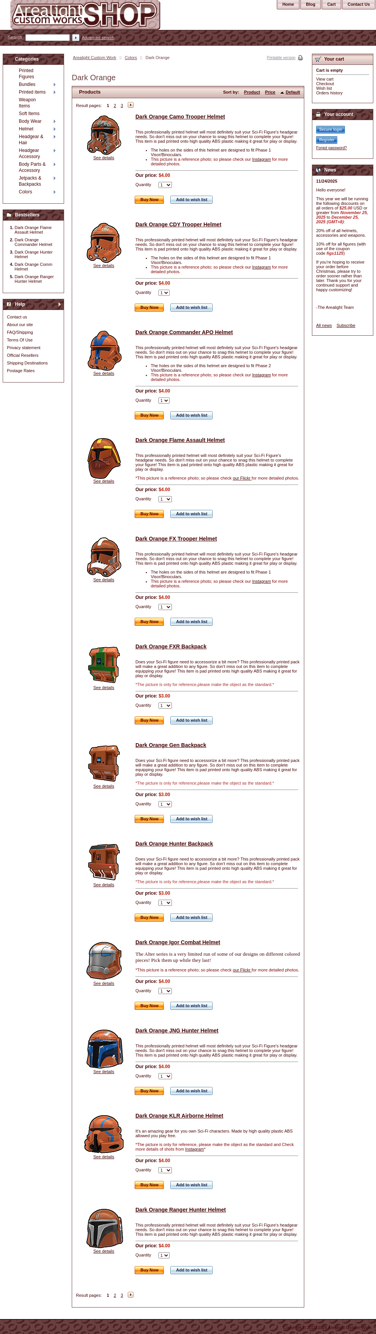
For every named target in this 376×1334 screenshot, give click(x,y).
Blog (310, 4)
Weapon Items (27, 103)
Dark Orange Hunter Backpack (174, 844)
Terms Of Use (20, 340)
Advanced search (98, 37)
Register (327, 140)
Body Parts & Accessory (32, 167)
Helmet (26, 129)
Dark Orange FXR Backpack (170, 646)
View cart (324, 79)
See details (103, 157)
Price (270, 92)
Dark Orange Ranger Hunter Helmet (180, 1210)
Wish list (324, 88)
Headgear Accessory (29, 153)
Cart (331, 4)
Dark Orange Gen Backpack (170, 745)
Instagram (261, 159)
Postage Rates (21, 370)
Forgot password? (331, 148)
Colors (131, 57)
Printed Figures (26, 73)
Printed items (32, 92)
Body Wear (30, 121)
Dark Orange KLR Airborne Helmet (179, 1116)
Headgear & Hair (31, 139)
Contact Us (359, 4)
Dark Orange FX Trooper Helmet (176, 539)
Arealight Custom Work (94, 57)
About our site (20, 324)
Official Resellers (22, 355)
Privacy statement (23, 347)
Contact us (17, 317)
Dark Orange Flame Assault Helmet (180, 440)
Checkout (325, 83)
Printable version (281, 58)
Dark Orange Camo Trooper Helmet (180, 117)
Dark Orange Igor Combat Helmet (177, 942)
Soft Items (29, 113)
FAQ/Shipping (20, 332)
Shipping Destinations (27, 363)
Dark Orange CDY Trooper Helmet (178, 224)
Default (293, 92)
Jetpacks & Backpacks (30, 181)
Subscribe (345, 325)
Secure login (330, 129)
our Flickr (242, 478)
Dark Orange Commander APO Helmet (184, 332)
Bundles (27, 84)
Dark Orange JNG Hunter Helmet (176, 1030)
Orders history (329, 93)
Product (252, 92)
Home (288, 4)
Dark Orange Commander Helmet (33, 242)
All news (324, 325)
